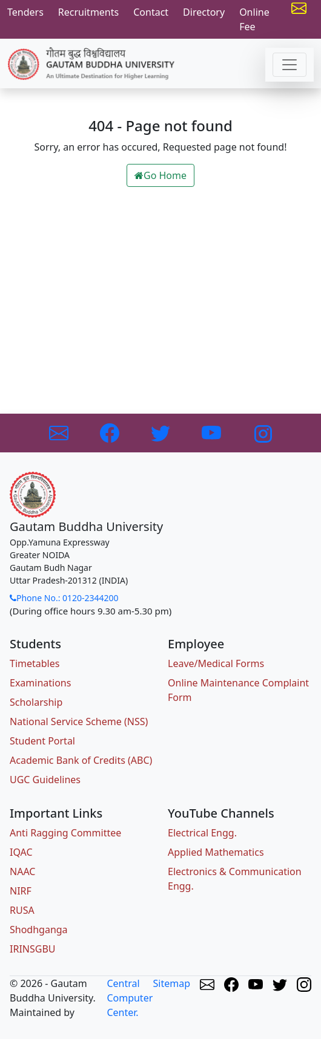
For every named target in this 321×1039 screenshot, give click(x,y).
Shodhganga (39, 929)
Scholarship (36, 702)
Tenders (25, 12)
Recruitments (88, 12)
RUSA (22, 910)
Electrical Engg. (202, 832)
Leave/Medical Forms (216, 663)
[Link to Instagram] (262, 431)
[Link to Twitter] (161, 431)
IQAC (21, 852)
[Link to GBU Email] (60, 431)
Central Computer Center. (130, 998)
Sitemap (172, 983)
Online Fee (254, 19)
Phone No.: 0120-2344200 (64, 598)
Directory (204, 12)
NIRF (20, 890)
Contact (150, 12)
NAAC (22, 871)
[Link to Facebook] (110, 431)
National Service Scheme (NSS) (79, 721)
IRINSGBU (33, 949)
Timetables (34, 663)
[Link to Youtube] (212, 431)
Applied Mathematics (216, 852)
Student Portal (42, 740)
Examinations (40, 682)
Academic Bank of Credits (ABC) (81, 760)
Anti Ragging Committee (65, 832)
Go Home (160, 175)
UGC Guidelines (45, 779)
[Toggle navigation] (289, 65)
